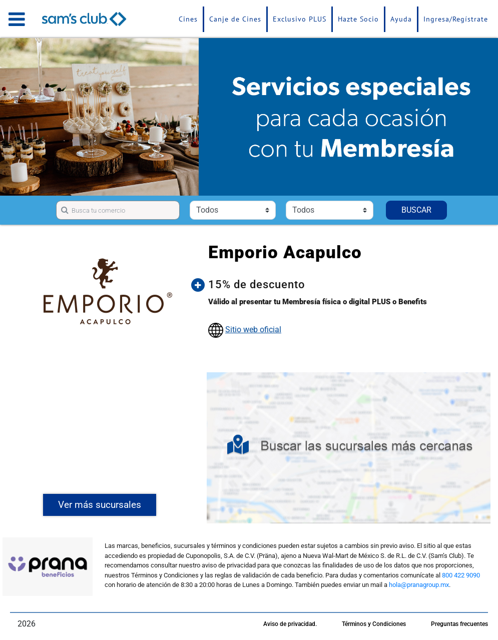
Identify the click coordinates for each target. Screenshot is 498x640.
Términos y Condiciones (374, 623)
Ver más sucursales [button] (99, 504)
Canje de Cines (235, 19)
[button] (345, 284)
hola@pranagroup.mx (419, 584)
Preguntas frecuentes (459, 623)
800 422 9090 (461, 575)
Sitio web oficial (253, 329)
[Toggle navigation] (17, 19)
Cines (188, 19)
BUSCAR (416, 210)
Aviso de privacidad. (290, 623)
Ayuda (401, 19)
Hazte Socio (358, 19)
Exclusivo (299, 19)
